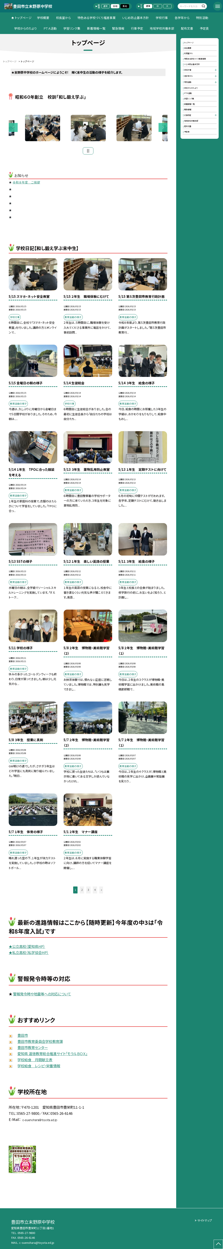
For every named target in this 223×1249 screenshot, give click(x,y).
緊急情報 (118, 28)
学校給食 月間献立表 (34, 1059)
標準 (148, 6)
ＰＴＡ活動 (50, 28)
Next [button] (163, 127)
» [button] (101, 889)
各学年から (182, 17)
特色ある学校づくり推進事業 (97, 17)
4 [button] (95, 889)
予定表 (204, 28)
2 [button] (82, 889)
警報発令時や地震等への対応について (42, 993)
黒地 (125, 6)
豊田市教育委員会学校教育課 (40, 1041)
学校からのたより (25, 28)
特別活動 (202, 17)
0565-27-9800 (26, 1233)
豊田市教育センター (32, 1047)
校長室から (63, 17)
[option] (88, 128)
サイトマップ (204, 1220)
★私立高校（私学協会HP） (29, 952)
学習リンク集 (71, 28)
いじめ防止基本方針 (135, 17)
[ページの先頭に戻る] (218, 1244)
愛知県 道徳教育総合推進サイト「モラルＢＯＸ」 (52, 1053)
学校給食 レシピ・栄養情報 (38, 1065)
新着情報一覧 (96, 28)
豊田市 (22, 1035)
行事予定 (137, 28)
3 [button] (88, 889)
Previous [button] (13, 127)
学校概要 (43, 17)
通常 (105, 6)
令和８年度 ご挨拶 (26, 182)
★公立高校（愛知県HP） (27, 946)
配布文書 (187, 28)
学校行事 (162, 17)
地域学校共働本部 (162, 28)
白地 (115, 6)
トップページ (23, 17)
